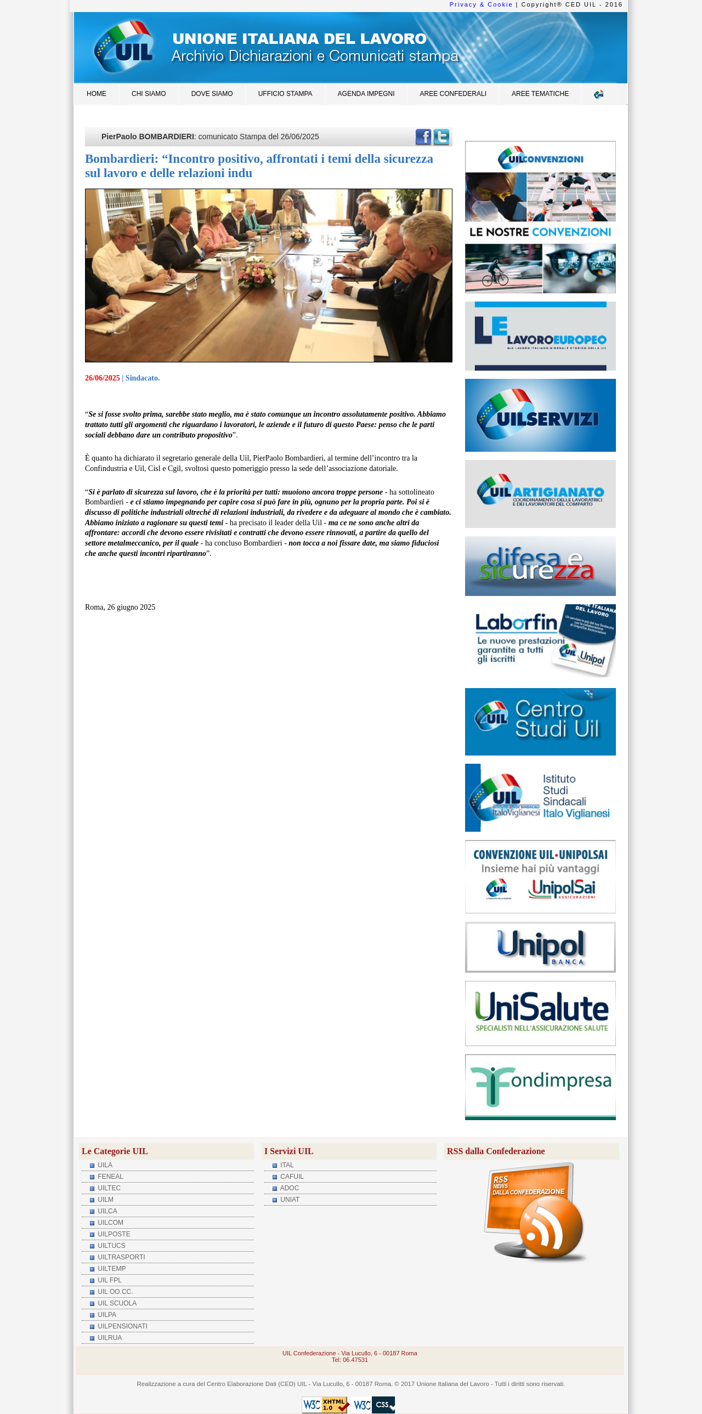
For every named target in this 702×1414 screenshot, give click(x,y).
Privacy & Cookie (481, 4)
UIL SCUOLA (116, 1303)
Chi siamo (149, 94)
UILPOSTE (113, 1234)
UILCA (106, 1211)
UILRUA (109, 1338)
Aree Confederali (453, 94)
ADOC (289, 1188)
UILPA (106, 1315)
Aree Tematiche (540, 94)
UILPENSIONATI (122, 1326)
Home (96, 94)
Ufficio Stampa (285, 94)
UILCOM (109, 1222)
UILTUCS (111, 1246)
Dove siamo (212, 94)
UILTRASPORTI (120, 1257)
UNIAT (289, 1199)
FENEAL (109, 1176)
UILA (104, 1165)
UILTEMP (111, 1269)
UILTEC (108, 1188)
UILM (105, 1199)
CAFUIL (291, 1176)
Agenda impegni (366, 94)
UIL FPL (109, 1280)
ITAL (286, 1165)
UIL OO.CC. (114, 1292)
